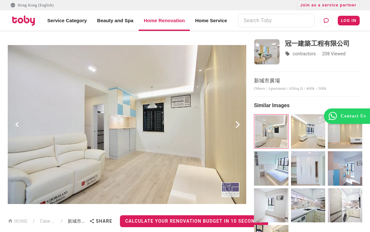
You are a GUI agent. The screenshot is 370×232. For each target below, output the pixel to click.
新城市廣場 (77, 221)
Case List (48, 221)
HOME (18, 221)
